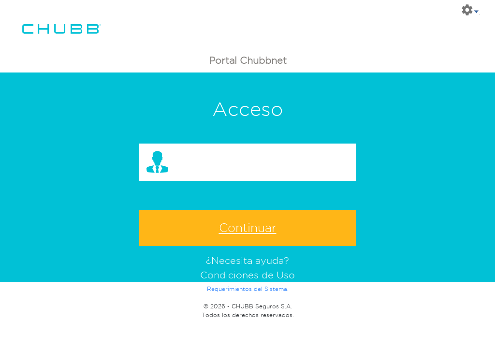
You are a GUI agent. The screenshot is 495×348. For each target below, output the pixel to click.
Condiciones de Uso (247, 275)
